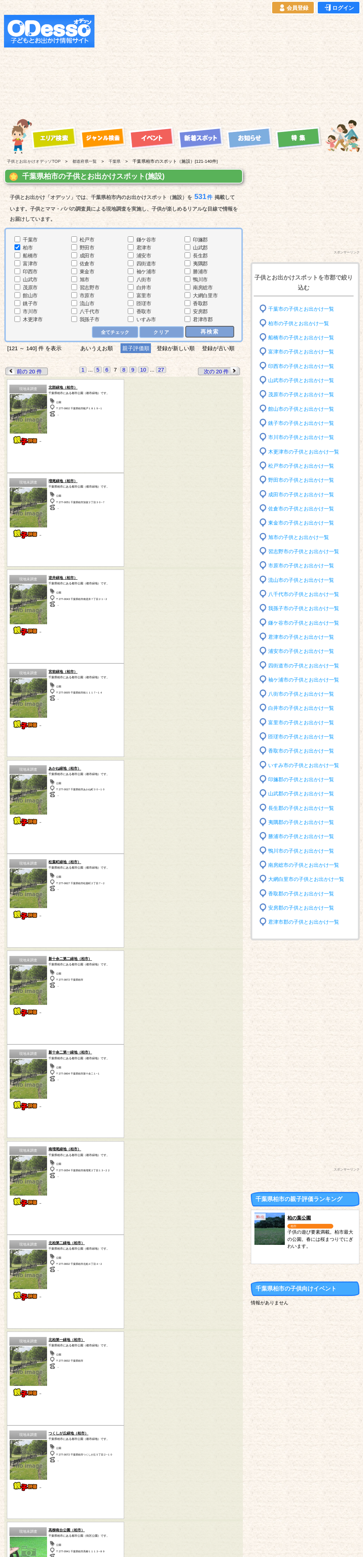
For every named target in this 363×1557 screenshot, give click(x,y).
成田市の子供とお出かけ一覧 (301, 494)
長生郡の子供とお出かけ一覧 (301, 808)
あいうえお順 (96, 348)
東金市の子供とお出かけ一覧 (301, 523)
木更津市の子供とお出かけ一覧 (303, 451)
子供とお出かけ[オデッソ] (152, 1542)
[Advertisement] (177, 65)
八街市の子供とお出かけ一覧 (301, 694)
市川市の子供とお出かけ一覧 (301, 437)
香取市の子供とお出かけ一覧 (301, 751)
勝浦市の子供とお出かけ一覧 (301, 836)
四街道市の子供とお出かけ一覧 (303, 665)
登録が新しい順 (176, 348)
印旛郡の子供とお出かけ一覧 (301, 779)
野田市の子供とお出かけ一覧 (301, 480)
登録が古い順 (219, 348)
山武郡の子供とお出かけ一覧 (301, 793)
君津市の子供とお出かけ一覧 (301, 637)
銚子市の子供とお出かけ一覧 (301, 423)
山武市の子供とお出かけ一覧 (301, 380)
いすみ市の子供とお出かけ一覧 (303, 765)
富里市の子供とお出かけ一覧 (301, 722)
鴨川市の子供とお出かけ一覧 (301, 850)
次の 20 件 (221, 371)
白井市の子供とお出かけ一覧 (301, 708)
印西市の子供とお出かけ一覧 (301, 366)
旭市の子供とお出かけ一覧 (298, 537)
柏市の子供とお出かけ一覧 (298, 323)
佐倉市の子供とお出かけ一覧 (301, 509)
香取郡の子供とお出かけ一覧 (301, 893)
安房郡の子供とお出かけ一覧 (301, 908)
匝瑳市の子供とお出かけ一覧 (301, 737)
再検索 (210, 331)
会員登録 (293, 8)
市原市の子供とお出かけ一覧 (301, 565)
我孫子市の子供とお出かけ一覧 (303, 608)
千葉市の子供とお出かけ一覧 (301, 309)
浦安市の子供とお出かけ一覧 (301, 651)
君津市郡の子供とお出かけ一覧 (303, 922)
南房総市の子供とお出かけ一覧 (303, 865)
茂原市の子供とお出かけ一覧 (301, 394)
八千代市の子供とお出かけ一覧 (303, 594)
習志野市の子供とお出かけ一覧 (303, 551)
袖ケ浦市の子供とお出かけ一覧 (303, 680)
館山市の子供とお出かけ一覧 (301, 408)
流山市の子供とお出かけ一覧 (301, 580)
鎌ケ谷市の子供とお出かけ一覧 (303, 622)
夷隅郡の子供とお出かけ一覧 (301, 822)
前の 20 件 (24, 371)
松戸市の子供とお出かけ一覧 (301, 466)
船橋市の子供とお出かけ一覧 (301, 337)
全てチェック (115, 332)
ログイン (338, 8)
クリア (162, 332)
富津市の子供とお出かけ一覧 (301, 352)
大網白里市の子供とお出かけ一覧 (306, 879)
